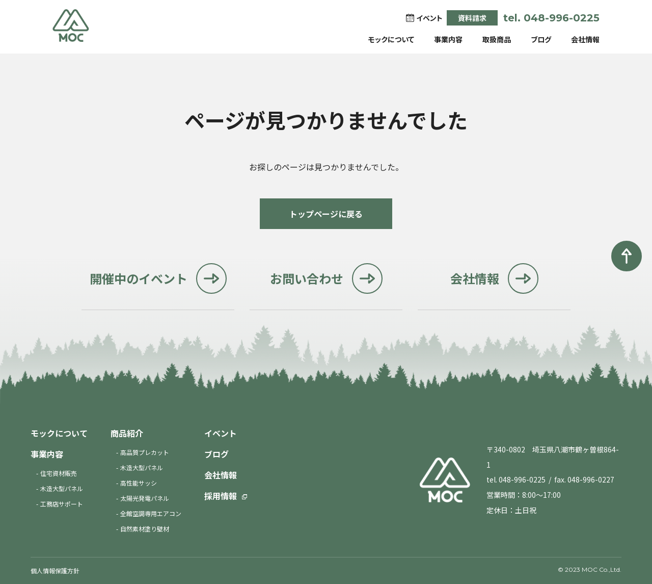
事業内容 (448, 39)
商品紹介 (127, 433)
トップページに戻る (326, 214)
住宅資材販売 (58, 473)
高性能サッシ (138, 482)
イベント (220, 433)
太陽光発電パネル (144, 498)
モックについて (391, 39)
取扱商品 (496, 39)
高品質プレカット (144, 452)
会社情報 (585, 39)
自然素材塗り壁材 (144, 528)
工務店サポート (61, 503)
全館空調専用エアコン (150, 513)
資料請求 (472, 18)
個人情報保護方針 (55, 570)
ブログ (541, 39)
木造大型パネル (61, 488)
